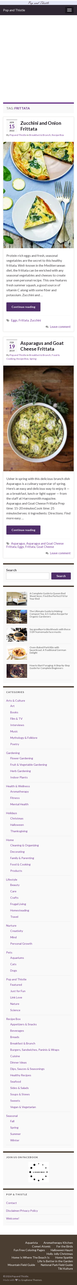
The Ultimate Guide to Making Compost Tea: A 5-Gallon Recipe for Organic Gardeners (49, 614)
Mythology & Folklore (23, 737)
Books (14, 712)
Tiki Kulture (65, 1268)
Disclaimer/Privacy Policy (22, 1210)
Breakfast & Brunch (40, 135)
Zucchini (35, 320)
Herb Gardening (20, 771)
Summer (15, 1134)
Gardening (13, 753)
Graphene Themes (31, 1280)
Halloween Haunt (62, 1250)
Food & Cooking (20, 864)
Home (10, 840)
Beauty (15, 885)
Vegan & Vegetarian (23, 1107)
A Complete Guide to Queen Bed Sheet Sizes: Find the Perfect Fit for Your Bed (49, 596)
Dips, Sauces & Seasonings (27, 1068)
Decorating (17, 851)
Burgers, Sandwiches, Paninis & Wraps (34, 1049)
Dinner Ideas (18, 1062)
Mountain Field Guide (21, 1265)
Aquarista (31, 1242)
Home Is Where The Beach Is (30, 1257)
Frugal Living (18, 904)
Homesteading (19, 910)
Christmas (16, 818)
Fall (12, 1121)
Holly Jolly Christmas (60, 1253)
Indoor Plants (19, 777)
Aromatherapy (19, 791)
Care (13, 891)
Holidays (11, 813)
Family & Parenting (22, 858)
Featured (16, 984)
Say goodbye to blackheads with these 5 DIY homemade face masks (50, 630)
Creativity (16, 931)
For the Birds (64, 1246)
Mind (13, 937)
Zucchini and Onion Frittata (40, 126)
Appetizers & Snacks (23, 1024)
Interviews (17, 725)
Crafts (14, 897)
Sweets (15, 1100)
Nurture (11, 925)
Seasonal (12, 1115)
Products (16, 870)
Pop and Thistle (14, 10)
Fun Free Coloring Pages (29, 1250)
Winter (14, 1140)
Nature (14, 1003)
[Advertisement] (38, 61)
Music (14, 731)
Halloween (17, 824)
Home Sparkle (64, 1257)
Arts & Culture (15, 700)
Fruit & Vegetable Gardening (28, 764)
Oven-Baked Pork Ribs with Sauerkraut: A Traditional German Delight (48, 650)
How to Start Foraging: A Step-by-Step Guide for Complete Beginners (50, 667)
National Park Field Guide (57, 1265)
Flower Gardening (21, 758)
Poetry (14, 744)
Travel (14, 916)
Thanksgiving (19, 831)
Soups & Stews (20, 1094)
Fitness (15, 798)
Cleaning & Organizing (24, 845)
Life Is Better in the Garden (55, 1261)
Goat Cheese (45, 546)
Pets (9, 952)
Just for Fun (17, 991)
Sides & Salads (19, 1088)
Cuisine (15, 1056)
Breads (14, 1037)
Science (15, 1010)
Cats (13, 964)
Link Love (16, 997)
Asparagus (18, 543)
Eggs (14, 320)
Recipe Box (58, 135)
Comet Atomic (41, 1246)
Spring (33, 358)
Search (11, 570)
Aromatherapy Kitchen (58, 1242)
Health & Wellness (18, 786)
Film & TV (16, 718)
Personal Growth (21, 943)
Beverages (17, 1030)
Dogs (13, 970)
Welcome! (12, 1218)
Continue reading (23, 307)
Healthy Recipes (20, 1075)
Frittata (24, 320)
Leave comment (60, 326)
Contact (11, 1203)
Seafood (15, 1081)
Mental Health (19, 804)
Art (12, 706)
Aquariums (17, 957)
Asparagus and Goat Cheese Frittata (42, 346)
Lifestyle (11, 879)
